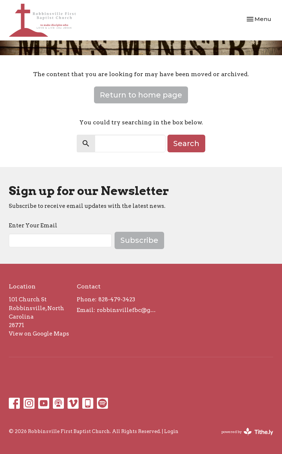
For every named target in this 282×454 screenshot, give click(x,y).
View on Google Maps (39, 333)
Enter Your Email (33, 225)
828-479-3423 (116, 299)
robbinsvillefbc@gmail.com (128, 310)
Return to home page (141, 95)
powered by (247, 432)
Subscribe (139, 240)
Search (186, 143)
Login (171, 431)
